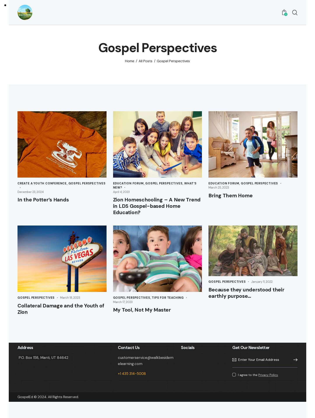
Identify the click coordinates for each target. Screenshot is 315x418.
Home (129, 63)
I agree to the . (258, 382)
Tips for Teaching (168, 303)
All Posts (145, 63)
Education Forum (128, 185)
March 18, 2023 (70, 303)
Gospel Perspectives (87, 185)
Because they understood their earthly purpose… (245, 299)
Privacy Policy (268, 382)
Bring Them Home (234, 198)
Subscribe (294, 367)
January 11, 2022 (262, 287)
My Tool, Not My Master (146, 315)
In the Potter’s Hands (47, 202)
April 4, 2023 (121, 194)
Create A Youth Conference (42, 185)
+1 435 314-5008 (132, 381)
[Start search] (295, 13)
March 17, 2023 (123, 307)
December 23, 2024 (31, 194)
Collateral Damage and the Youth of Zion (56, 315)
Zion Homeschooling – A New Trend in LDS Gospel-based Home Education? (154, 209)
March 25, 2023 (218, 189)
